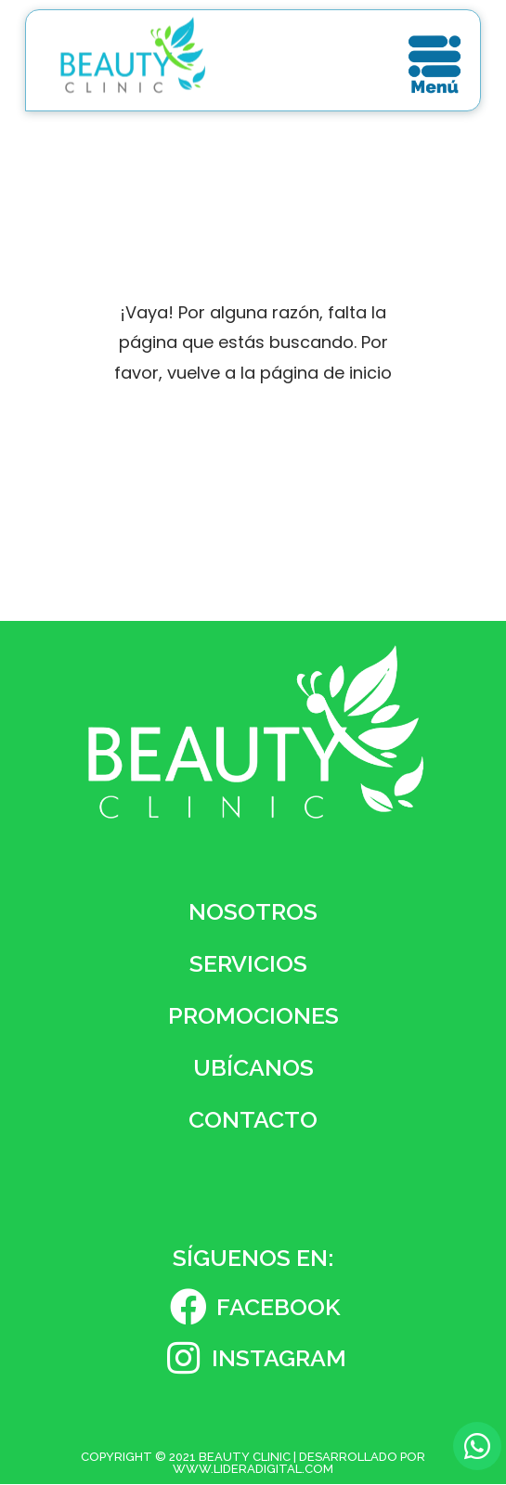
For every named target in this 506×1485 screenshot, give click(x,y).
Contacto (253, 1119)
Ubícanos (253, 1067)
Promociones (253, 1015)
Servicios (253, 963)
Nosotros (253, 911)
